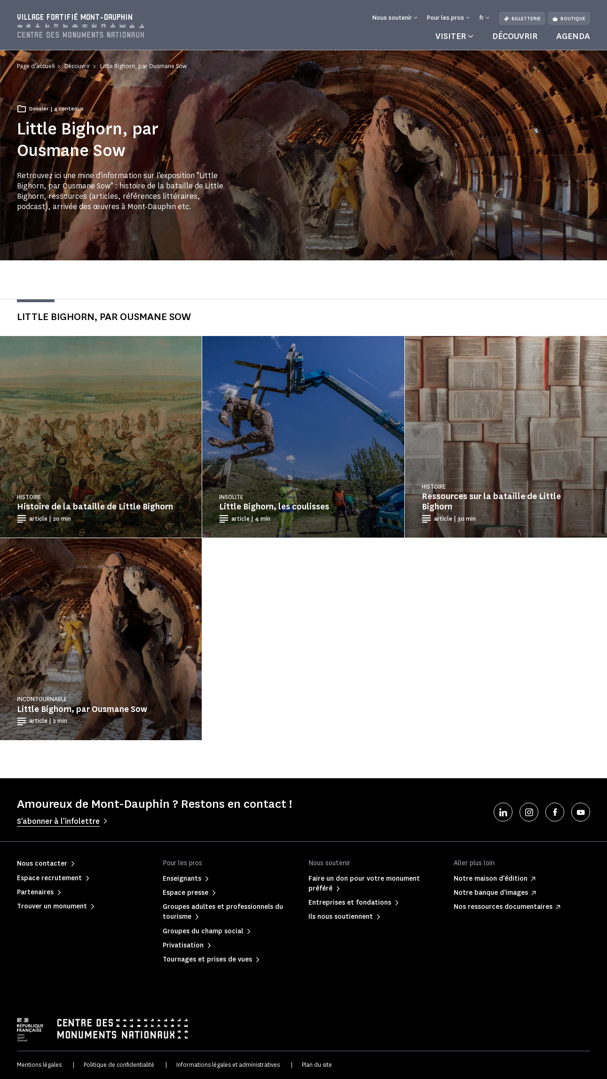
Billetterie (522, 18)
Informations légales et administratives (228, 1065)
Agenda (573, 36)
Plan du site (317, 1065)
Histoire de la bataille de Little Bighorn (95, 506)
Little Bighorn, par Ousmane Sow (82, 709)
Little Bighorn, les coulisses (274, 506)
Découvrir (514, 36)
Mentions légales (39, 1065)
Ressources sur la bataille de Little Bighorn (491, 501)
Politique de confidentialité (119, 1065)
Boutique (568, 18)
